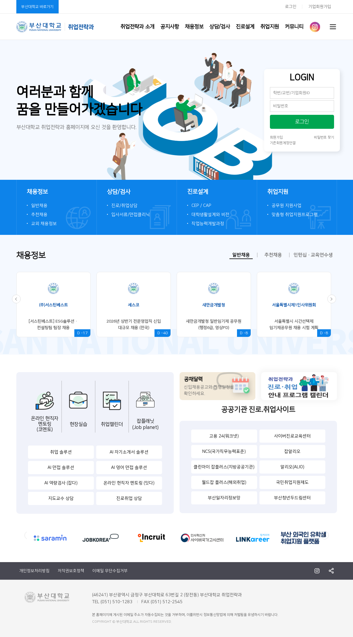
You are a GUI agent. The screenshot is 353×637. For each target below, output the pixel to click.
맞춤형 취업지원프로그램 (295, 214)
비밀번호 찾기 (324, 137)
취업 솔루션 (61, 452)
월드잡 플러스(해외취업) (224, 482)
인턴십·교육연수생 (313, 255)
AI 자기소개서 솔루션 (129, 452)
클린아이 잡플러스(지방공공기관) (224, 466)
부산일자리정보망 (224, 497)
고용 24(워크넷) (224, 436)
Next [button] (325, 535)
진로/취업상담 (124, 205)
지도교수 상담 (61, 498)
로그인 (290, 6)
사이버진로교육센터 (292, 436)
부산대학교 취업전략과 (55, 27)
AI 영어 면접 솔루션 (129, 467)
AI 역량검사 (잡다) (61, 483)
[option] (56, 304)
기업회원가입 (319, 6)
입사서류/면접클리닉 (130, 214)
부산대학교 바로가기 (37, 7)
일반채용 (39, 205)
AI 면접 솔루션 (61, 467)
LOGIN (302, 76)
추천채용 (39, 214)
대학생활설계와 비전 (210, 214)
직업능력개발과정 (208, 223)
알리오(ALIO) (292, 466)
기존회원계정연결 (283, 143)
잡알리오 (292, 451)
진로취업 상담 (129, 498)
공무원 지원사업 (286, 205)
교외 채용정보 (44, 223)
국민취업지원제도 (292, 482)
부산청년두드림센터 (292, 497)
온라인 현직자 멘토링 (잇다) (128, 483)
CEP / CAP (201, 205)
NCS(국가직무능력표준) (224, 451)
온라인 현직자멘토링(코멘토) (44, 424)
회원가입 (276, 137)
